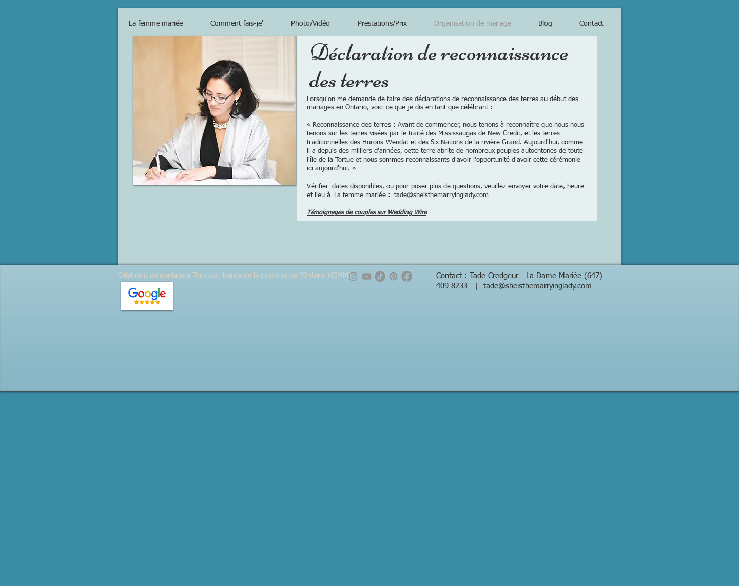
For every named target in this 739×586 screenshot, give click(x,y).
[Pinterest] (393, 276)
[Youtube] (366, 276)
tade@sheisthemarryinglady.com (441, 195)
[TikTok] (380, 276)
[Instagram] (353, 276)
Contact (449, 276)
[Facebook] (406, 276)
